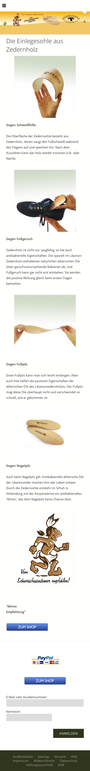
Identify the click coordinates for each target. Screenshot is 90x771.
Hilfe (74, 756)
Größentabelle (23, 756)
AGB (61, 765)
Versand (60, 756)
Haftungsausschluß (39, 765)
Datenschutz (68, 761)
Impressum (21, 761)
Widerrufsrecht (44, 761)
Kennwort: (13, 711)
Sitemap (43, 756)
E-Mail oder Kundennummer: (26, 697)
